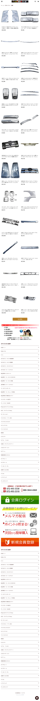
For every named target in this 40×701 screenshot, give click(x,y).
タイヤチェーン (4, 458)
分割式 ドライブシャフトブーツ (7, 443)
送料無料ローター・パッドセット (7, 384)
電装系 (2, 432)
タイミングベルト (4, 425)
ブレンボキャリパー (4, 480)
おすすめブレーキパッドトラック (7, 366)
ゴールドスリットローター (6, 388)
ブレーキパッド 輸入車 (5, 403)
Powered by (20, 694)
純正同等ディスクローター (6, 373)
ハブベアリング (4, 477)
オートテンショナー (4, 414)
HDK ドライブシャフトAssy (6, 410)
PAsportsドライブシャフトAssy (7, 406)
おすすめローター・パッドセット (7, 369)
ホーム (2, 5)
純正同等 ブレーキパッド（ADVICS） (8, 377)
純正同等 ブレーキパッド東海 (7, 380)
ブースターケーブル (4, 466)
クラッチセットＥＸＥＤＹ (5, 421)
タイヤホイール (4, 462)
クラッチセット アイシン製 (6, 417)
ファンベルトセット (4, 429)
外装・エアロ (7, 5)
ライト (2, 354)
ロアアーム (3, 451)
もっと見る (20, 319)
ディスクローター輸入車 (5, 399)
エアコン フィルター (5, 440)
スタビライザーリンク (5, 447)
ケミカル (2, 473)
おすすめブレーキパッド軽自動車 (7, 358)
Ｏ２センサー (3, 436)
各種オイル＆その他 (5, 469)
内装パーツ (3, 347)
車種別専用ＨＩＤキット (5, 455)
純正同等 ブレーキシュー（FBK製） (8, 392)
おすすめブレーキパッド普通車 (7, 362)
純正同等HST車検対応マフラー (7, 395)
